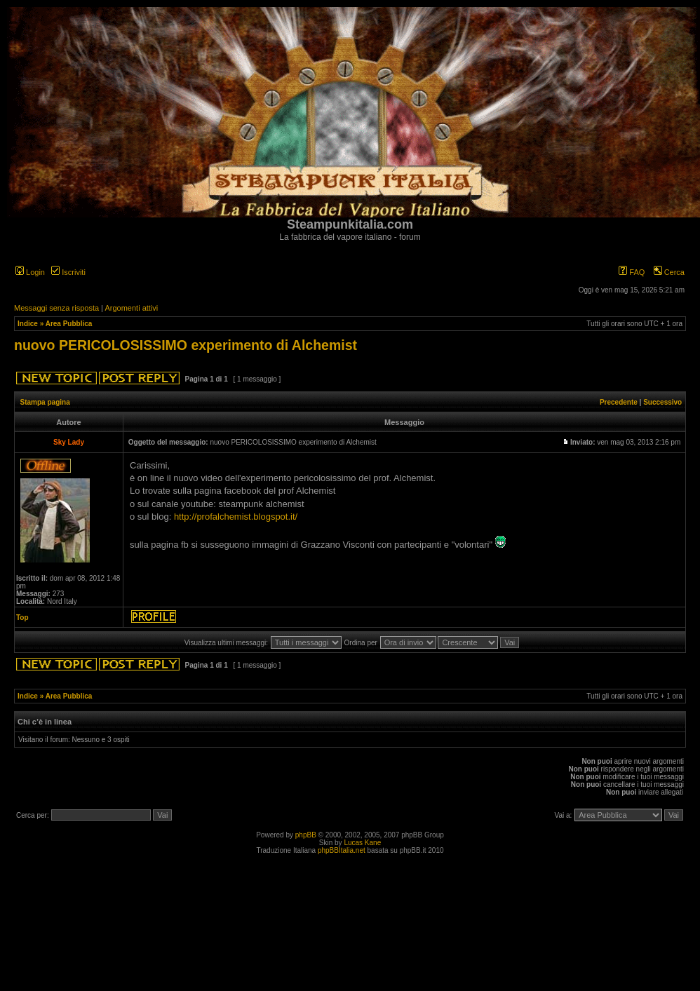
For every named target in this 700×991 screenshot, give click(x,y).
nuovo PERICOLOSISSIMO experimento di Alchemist (185, 345)
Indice (28, 324)
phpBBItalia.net (341, 850)
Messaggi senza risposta (56, 308)
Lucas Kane (362, 843)
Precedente (619, 402)
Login (30, 272)
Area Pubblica (69, 324)
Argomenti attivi (131, 308)
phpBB (305, 835)
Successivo (662, 402)
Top (22, 617)
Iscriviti (68, 272)
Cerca (669, 272)
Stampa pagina (45, 402)
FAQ (632, 272)
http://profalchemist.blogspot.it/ (235, 516)
